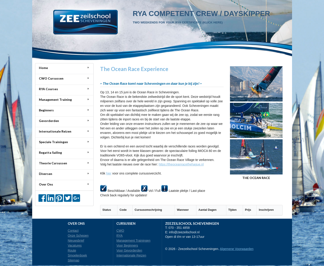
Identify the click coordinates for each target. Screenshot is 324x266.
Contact (73, 230)
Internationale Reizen (131, 255)
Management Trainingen (133, 240)
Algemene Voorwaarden (236, 249)
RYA (119, 235)
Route (72, 250)
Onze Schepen (78, 235)
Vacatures (75, 245)
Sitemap (73, 260)
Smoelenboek (77, 255)
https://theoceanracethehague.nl (181, 164)
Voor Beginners (127, 245)
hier (108, 173)
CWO (120, 230)
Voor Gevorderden (129, 250)
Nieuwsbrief (76, 240)
